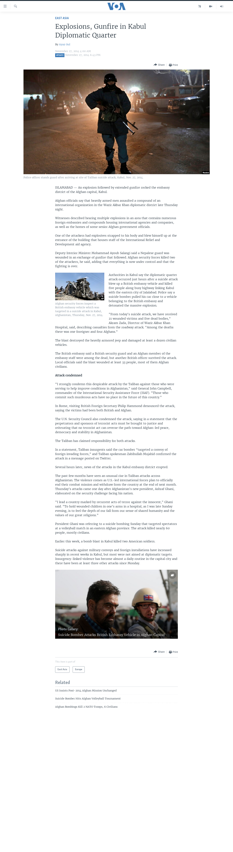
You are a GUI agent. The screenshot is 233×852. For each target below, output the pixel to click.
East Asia (62, 18)
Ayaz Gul (64, 44)
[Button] (159, 65)
